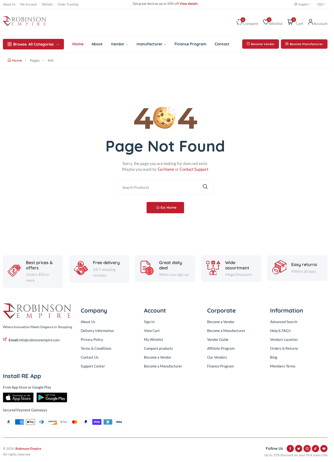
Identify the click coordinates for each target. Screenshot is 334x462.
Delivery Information (97, 330)
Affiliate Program (221, 348)
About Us (9, 4)
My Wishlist (153, 339)
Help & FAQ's (280, 330)
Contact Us (90, 357)
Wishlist (47, 4)
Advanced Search (283, 322)
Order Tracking (68, 4)
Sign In (149, 322)
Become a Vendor (157, 357)
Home (77, 43)
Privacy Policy (92, 339)
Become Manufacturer (304, 44)
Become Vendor (260, 44)
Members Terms (283, 366)
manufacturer (151, 43)
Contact (222, 43)
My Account (28, 4)
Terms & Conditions (96, 348)
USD (321, 4)
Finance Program (190, 43)
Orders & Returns (284, 348)
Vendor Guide (218, 339)
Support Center (93, 366)
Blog (273, 357)
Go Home (166, 207)
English (302, 4)
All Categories (33, 44)
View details (188, 3)
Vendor (119, 43)
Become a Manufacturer (163, 366)
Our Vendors (217, 357)
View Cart (152, 330)
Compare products (158, 348)
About (97, 43)
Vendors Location (283, 339)
